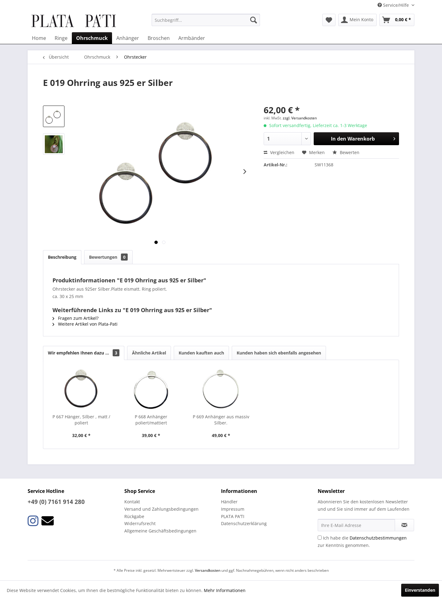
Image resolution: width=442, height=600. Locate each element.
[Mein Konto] (357, 20)
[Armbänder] (191, 38)
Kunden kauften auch (201, 353)
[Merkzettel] (328, 20)
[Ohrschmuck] (92, 38)
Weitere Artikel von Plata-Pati (85, 324)
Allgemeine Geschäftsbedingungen (160, 531)
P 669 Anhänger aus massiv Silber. (221, 420)
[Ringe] (61, 38)
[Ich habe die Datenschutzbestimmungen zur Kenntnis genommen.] (320, 538)
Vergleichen (279, 152)
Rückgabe (134, 516)
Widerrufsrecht (140, 523)
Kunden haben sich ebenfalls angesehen (279, 353)
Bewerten (345, 152)
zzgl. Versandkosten (300, 118)
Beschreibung (62, 257)
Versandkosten (207, 570)
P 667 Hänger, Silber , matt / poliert (81, 420)
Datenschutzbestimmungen (378, 538)
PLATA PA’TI (232, 516)
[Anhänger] (127, 38)
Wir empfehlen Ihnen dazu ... (83, 353)
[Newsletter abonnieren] (404, 525)
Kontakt (132, 502)
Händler (229, 502)
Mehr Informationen (225, 590)
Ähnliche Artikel (149, 353)
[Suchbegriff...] (206, 20)
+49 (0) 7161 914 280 (56, 502)
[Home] (39, 38)
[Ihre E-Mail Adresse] (356, 525)
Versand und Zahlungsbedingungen (161, 509)
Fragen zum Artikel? (75, 318)
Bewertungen (108, 257)
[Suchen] (253, 20)
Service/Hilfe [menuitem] (394, 5)
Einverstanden (420, 590)
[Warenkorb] (396, 20)
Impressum (232, 509)
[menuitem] (206, 20)
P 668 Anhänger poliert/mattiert (151, 420)
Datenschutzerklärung (244, 523)
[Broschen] (158, 38)
